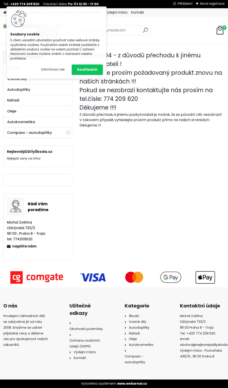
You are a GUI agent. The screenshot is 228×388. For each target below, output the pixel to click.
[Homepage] (4, 12)
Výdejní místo (116, 12)
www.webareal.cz (132, 383)
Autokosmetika (21, 121)
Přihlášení (185, 3)
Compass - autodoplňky (29, 132)
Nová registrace (212, 3)
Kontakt (137, 12)
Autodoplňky (18, 89)
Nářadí (13, 100)
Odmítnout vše (53, 69)
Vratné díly (17, 78)
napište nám (24, 246)
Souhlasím (87, 69)
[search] (145, 31)
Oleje (11, 111)
